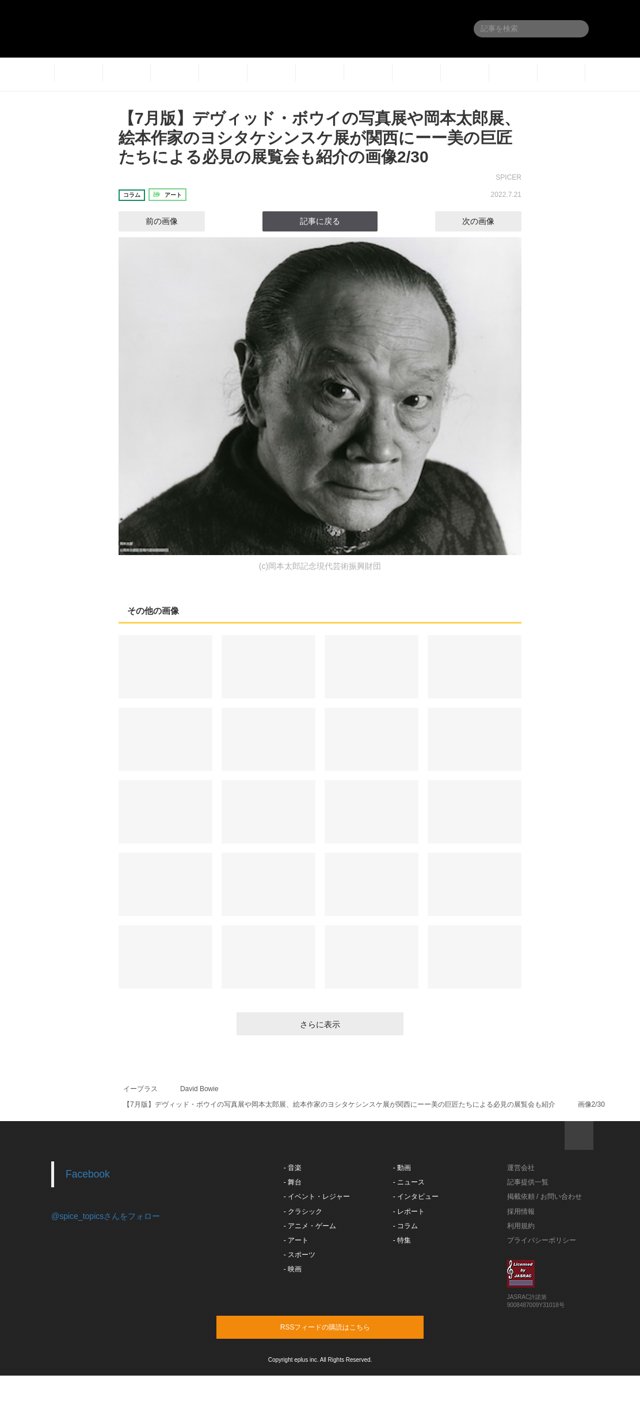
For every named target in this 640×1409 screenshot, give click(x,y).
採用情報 (521, 1211)
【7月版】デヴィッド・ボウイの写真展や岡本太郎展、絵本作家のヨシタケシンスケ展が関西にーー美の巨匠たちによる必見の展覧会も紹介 (339, 1104)
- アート (296, 1240)
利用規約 (521, 1226)
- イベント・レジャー (317, 1196)
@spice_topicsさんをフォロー (105, 1216)
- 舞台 (293, 1182)
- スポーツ (299, 1255)
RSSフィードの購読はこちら (341, 1326)
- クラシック (303, 1211)
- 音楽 (293, 1168)
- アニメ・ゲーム (310, 1226)
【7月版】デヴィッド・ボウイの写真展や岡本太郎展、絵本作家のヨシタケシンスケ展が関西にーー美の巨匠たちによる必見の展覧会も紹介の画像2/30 (319, 137)
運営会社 (521, 1168)
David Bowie (199, 1089)
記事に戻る (320, 221)
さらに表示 (320, 1024)
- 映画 (293, 1269)
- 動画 (402, 1168)
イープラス (140, 1089)
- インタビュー (416, 1196)
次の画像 (488, 221)
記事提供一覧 (527, 1182)
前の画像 (151, 221)
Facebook (88, 1174)
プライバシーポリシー (541, 1240)
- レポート (409, 1211)
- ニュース (409, 1182)
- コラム (405, 1226)
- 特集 (402, 1240)
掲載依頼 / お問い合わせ (544, 1196)
